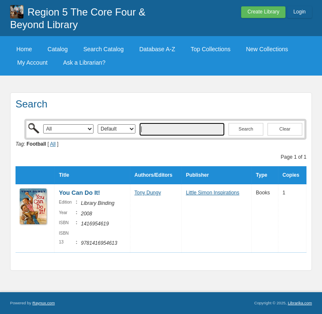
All (52, 144)
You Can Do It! (79, 192)
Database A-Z (157, 49)
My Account (32, 62)
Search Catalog (103, 49)
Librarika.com (300, 303)
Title (64, 175)
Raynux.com (43, 303)
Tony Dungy (148, 193)
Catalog (57, 49)
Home (24, 49)
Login (299, 12)
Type (261, 175)
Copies (291, 175)
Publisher (197, 175)
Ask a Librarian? (84, 62)
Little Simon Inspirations (212, 193)
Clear (284, 128)
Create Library (263, 12)
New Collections (267, 49)
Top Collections (211, 49)
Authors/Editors (154, 175)
